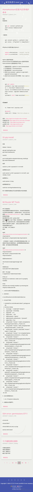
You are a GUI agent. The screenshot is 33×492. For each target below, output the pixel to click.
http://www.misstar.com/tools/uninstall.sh (13, 250)
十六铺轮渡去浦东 (10, 441)
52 (12, 463)
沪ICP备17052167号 (16, 489)
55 (22, 463)
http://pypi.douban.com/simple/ (14, 126)
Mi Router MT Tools (11, 202)
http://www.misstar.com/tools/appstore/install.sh (15, 234)
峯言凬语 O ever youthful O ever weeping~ (14, 2)
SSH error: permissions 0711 (15, 413)
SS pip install (8, 137)
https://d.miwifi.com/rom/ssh (12, 214)
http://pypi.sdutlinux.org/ (16, 124)
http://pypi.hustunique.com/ (17, 122)
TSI (15, 14)
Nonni (11, 14)
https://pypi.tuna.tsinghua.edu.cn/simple (16, 118)
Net (15, 204)
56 (25, 463)
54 (19, 463)
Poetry (16, 443)
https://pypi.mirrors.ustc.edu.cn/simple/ (19, 120)
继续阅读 (5, 130)
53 (16, 463)
